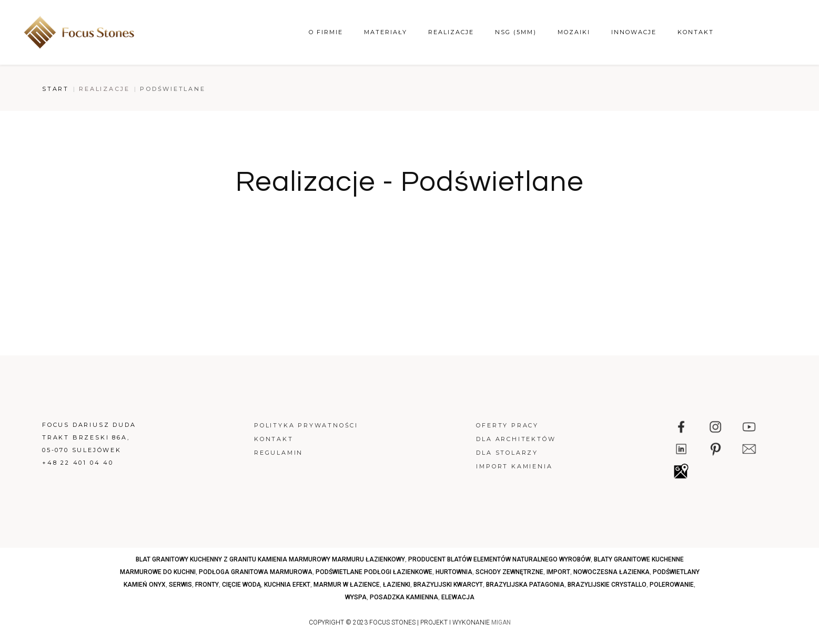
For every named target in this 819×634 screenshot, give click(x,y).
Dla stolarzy (507, 452)
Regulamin (278, 452)
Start (55, 89)
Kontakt (696, 32)
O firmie (326, 32)
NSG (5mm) (516, 32)
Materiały (385, 32)
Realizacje (451, 32)
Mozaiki (574, 32)
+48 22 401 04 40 (78, 462)
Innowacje (633, 32)
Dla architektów (515, 439)
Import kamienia (514, 466)
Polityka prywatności (306, 425)
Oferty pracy (507, 425)
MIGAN (501, 622)
